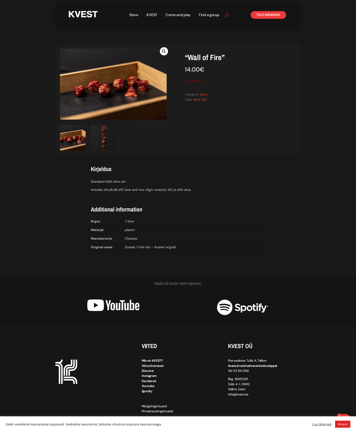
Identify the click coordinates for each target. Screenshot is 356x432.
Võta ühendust (153, 366)
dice (196, 99)
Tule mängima (268, 15)
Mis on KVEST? (152, 360)
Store (133, 15)
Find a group (209, 15)
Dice (203, 94)
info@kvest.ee (238, 394)
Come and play (178, 15)
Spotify (147, 391)
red (203, 99)
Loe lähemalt (322, 424)
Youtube (148, 386)
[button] (164, 51)
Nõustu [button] (343, 424)
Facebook (149, 381)
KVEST (151, 15)
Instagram (149, 376)
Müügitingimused (154, 406)
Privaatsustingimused (157, 411)
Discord (147, 371)
